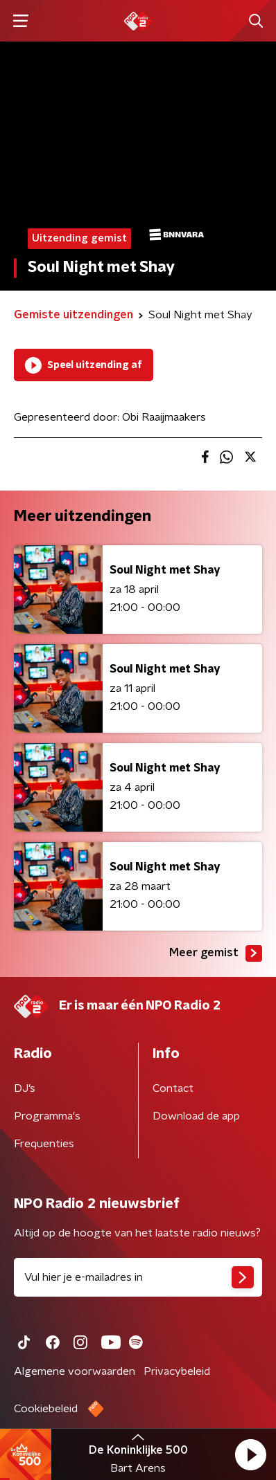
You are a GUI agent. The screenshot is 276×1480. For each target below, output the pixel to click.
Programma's (47, 1116)
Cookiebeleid (46, 1408)
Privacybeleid (177, 1371)
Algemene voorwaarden (74, 1371)
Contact (173, 1088)
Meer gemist (215, 953)
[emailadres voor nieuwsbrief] (138, 1277)
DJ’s (24, 1088)
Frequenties (44, 1143)
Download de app (196, 1116)
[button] (250, 1454)
